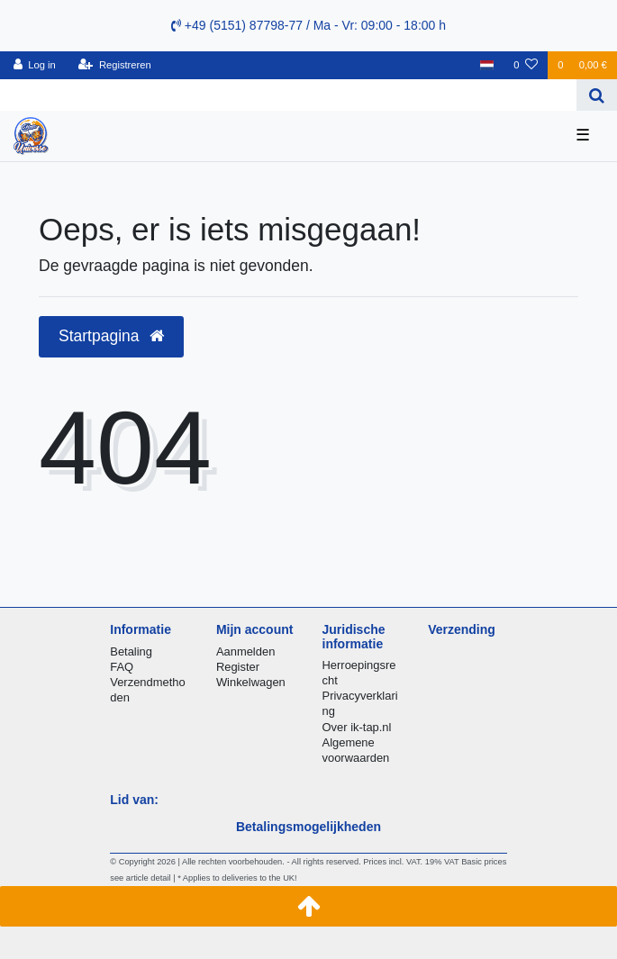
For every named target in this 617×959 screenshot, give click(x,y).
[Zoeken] (596, 95)
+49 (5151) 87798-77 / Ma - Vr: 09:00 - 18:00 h (308, 25)
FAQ (121, 667)
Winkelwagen (251, 682)
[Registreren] (114, 65)
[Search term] (288, 95)
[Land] (487, 65)
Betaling (131, 651)
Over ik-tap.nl (357, 727)
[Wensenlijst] (526, 65)
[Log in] (35, 65)
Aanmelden (245, 651)
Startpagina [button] (111, 336)
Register (237, 667)
